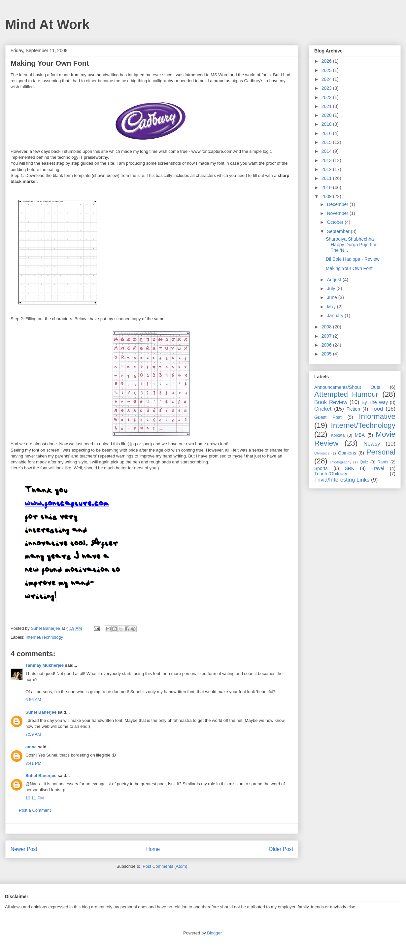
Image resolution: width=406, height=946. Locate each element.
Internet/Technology (44, 637)
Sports (320, 468)
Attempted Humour (346, 394)
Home (153, 849)
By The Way (374, 402)
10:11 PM (34, 797)
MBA (360, 435)
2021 (327, 106)
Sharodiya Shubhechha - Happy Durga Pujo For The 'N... (351, 244)
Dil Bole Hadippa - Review (353, 259)
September (339, 231)
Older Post (281, 849)
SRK (349, 468)
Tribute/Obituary (330, 473)
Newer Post (24, 849)
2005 (327, 353)
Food (376, 409)
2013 (327, 160)
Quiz (364, 462)
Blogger (214, 932)
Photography (340, 462)
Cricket (322, 409)
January (336, 315)
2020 (327, 115)
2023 (327, 88)
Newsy (371, 444)
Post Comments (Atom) (165, 866)
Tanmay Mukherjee (44, 665)
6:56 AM (33, 699)
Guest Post (328, 417)
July (331, 288)
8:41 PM (33, 763)
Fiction (353, 409)
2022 (327, 97)
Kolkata (338, 435)
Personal (380, 452)
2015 (327, 142)
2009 (327, 196)
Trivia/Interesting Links (341, 480)
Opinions (347, 453)
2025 (327, 70)
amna (31, 746)
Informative (377, 416)
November (338, 213)
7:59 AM (33, 734)
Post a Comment (35, 810)
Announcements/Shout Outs (347, 387)
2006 (327, 345)
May (332, 306)
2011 (327, 178)
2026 (327, 61)
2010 (327, 187)
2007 (327, 336)
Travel (377, 468)
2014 (327, 151)
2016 (327, 133)
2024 (327, 79)
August (334, 279)
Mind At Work (47, 24)
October (336, 222)
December (338, 204)
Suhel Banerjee (40, 712)
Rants (382, 462)
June (332, 297)
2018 (327, 124)
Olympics (321, 453)
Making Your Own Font (349, 268)
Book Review (330, 402)
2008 (327, 326)
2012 (327, 169)
